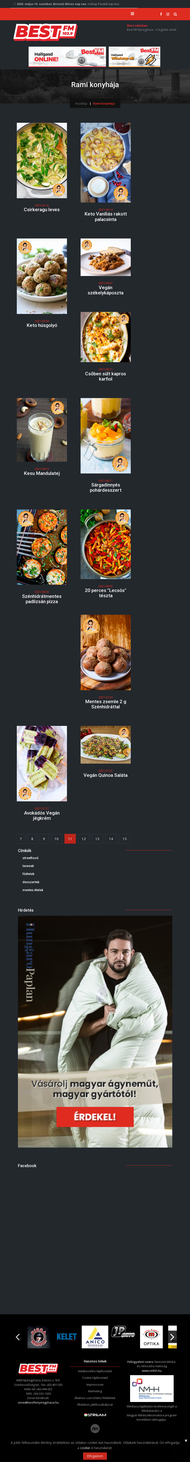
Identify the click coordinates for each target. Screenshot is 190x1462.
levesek (28, 867)
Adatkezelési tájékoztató (95, 1372)
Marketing (95, 1392)
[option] (39, 1338)
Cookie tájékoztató (95, 1379)
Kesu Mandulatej (42, 474)
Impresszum (95, 1386)
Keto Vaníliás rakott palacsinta (105, 217)
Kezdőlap (81, 105)
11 (70, 840)
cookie (85, 1447)
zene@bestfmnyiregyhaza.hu (38, 1403)
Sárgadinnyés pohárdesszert (105, 488)
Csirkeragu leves (42, 210)
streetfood (30, 859)
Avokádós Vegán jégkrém (42, 816)
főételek (28, 875)
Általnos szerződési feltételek (95, 1399)
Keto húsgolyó (42, 326)
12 (84, 840)
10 (56, 840)
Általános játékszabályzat (95, 1406)
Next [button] (172, 1336)
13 (97, 840)
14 (111, 840)
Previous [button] (17, 1336)
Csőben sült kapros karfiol (105, 377)
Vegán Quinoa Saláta (106, 776)
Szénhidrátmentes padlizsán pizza (42, 600)
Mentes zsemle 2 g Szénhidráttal (105, 705)
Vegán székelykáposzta (105, 291)
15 (125, 840)
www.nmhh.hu (152, 1371)
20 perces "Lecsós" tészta (105, 594)
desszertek (30, 883)
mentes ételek (32, 891)
